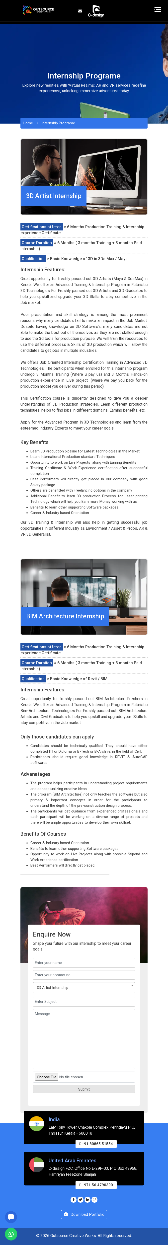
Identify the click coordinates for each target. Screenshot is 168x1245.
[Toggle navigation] (158, 9)
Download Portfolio (84, 1214)
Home (28, 123)
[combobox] (84, 987)
